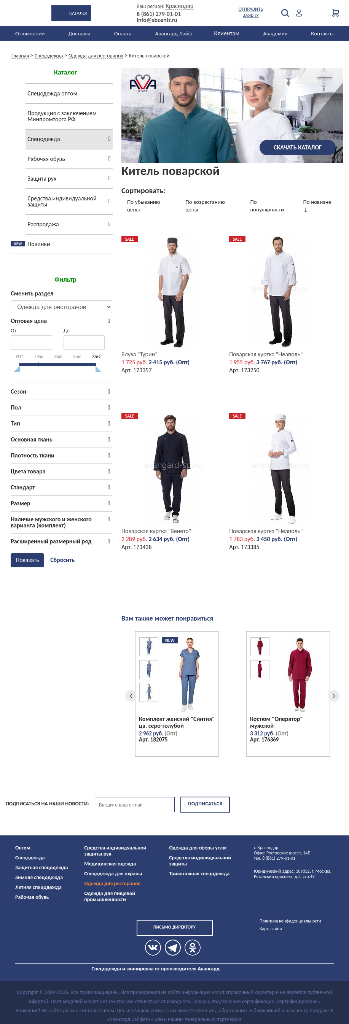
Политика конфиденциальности (290, 921)
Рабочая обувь (46, 158)
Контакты (322, 33)
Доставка (80, 33)
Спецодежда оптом (52, 93)
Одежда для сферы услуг (198, 848)
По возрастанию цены (205, 205)
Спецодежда (43, 139)
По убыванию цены (143, 205)
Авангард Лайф (173, 33)
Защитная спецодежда (41, 867)
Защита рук (41, 178)
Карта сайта (271, 928)
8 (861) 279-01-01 (159, 14)
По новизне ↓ (317, 205)
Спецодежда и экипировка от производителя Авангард (155, 968)
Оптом (22, 848)
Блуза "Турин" (139, 354)
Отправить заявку (251, 12)
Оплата (123, 33)
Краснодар (179, 6)
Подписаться (205, 803)
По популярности (267, 205)
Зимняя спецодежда (39, 877)
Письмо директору (174, 927)
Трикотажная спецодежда (199, 873)
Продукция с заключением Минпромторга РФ (62, 116)
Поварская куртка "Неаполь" (266, 354)
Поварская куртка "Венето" (156, 531)
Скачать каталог (298, 147)
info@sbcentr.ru (157, 20)
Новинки (38, 244)
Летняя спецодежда (38, 887)
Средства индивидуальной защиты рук (115, 851)
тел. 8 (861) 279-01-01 (274, 858)
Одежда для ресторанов (112, 883)
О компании (30, 33)
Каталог (78, 13)
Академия (275, 33)
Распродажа (43, 224)
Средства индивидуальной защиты (61, 201)
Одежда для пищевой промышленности (109, 896)
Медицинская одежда (110, 863)
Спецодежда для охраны (113, 873)
